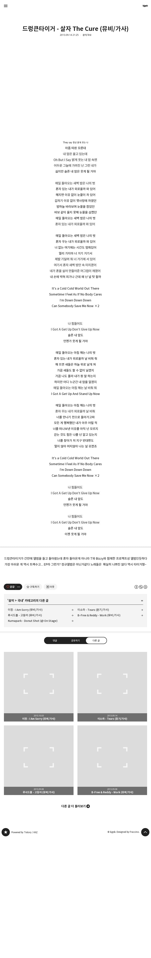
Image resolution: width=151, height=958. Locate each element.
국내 (20, 720)
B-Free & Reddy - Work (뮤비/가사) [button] (112, 880)
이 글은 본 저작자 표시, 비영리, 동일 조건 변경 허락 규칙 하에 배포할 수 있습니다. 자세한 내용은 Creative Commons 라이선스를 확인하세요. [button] (141, 707)
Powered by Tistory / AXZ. (24, 952)
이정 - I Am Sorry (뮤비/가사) (25, 730)
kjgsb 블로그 (5, 952)
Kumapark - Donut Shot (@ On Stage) (32, 741)
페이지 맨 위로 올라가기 (145, 952)
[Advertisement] (75, 597)
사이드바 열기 (5, 6)
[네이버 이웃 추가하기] (50, 707)
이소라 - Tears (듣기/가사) (93, 730)
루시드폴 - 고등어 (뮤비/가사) (25, 735)
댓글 (55, 760)
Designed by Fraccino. (128, 951)
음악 (11, 720)
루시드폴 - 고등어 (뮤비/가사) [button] (39, 880)
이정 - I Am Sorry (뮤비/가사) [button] (39, 806)
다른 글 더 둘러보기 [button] (73, 926)
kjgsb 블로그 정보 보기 (145, 6)
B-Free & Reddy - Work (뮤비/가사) (98, 735)
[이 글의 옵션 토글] (19, 707)
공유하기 (75, 760)
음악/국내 (87, 35)
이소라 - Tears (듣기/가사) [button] (112, 806)
